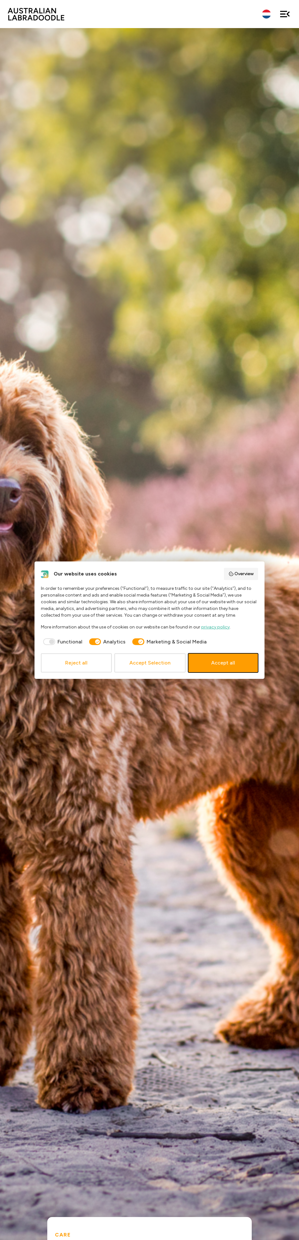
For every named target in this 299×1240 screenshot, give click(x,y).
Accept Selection (150, 663)
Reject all (76, 663)
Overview (241, 574)
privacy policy (215, 627)
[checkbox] (61, 642)
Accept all (223, 663)
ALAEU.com (36, 14)
